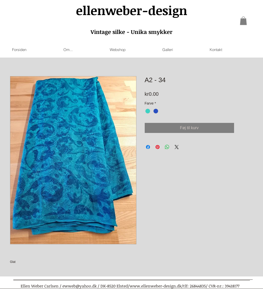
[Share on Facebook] (148, 147)
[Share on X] (177, 147)
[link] (243, 21)
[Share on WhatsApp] (167, 147)
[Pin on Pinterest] (158, 147)
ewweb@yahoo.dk (79, 286)
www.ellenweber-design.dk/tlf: (159, 286)
